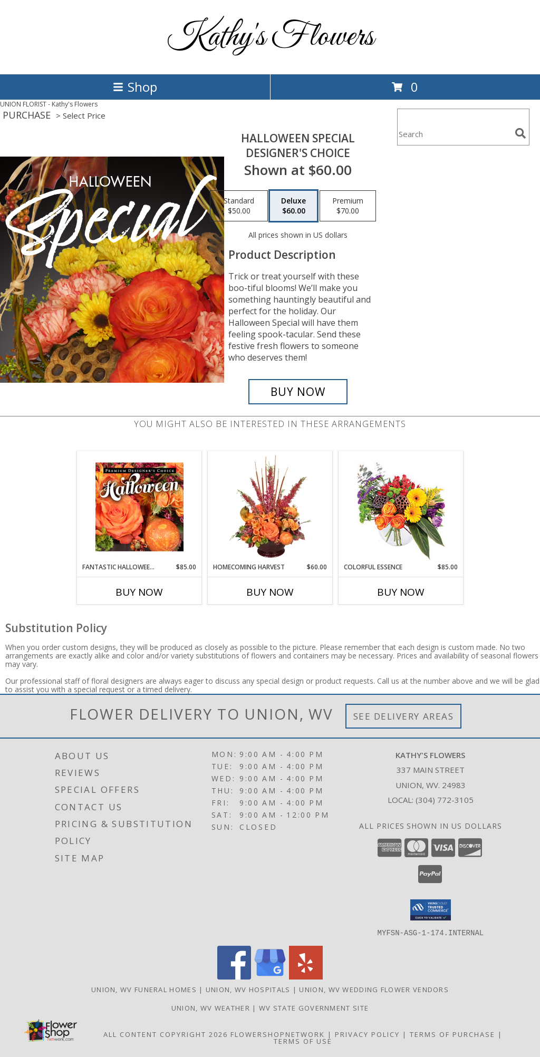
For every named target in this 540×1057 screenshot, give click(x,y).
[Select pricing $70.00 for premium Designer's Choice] (347, 206)
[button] (430, 909)
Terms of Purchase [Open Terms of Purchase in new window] (452, 1034)
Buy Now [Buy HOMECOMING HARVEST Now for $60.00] (270, 592)
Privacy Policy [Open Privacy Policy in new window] (367, 1034)
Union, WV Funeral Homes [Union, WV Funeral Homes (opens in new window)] (144, 989)
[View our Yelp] (306, 976)
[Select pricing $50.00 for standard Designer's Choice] (238, 206)
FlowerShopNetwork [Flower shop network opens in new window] (277, 1034)
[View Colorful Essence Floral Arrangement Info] (401, 506)
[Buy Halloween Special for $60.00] (298, 391)
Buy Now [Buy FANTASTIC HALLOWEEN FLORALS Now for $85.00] (139, 592)
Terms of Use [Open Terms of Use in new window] (303, 1040)
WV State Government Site (314, 1007)
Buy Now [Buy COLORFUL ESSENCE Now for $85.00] (401, 592)
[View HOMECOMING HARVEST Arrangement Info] (270, 506)
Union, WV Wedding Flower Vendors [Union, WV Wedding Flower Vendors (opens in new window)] (374, 989)
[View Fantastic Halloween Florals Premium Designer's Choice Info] (139, 506)
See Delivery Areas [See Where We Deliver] (403, 716)
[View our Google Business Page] (270, 976)
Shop (135, 86)
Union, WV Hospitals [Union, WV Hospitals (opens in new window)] (248, 989)
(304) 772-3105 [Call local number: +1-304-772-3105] (445, 799)
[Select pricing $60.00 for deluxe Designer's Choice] (293, 206)
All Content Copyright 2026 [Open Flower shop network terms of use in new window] (165, 1034)
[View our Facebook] (234, 976)
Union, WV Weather (210, 1007)
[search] (520, 133)
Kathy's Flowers (270, 37)
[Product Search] (454, 133)
